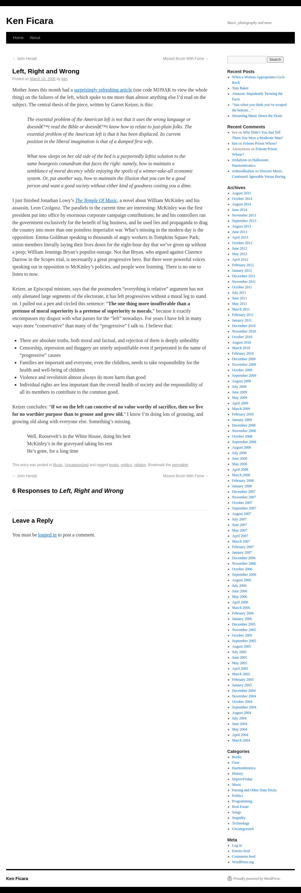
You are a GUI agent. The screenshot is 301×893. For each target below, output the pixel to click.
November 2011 (244, 281)
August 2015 (241, 193)
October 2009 (242, 370)
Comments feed (244, 856)
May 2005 (239, 663)
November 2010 (244, 331)
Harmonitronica (244, 768)
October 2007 (242, 503)
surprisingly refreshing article (103, 89)
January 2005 (242, 685)
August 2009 (241, 381)
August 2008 (241, 447)
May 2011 (239, 304)
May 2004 (239, 729)
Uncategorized (76, 465)
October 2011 (242, 287)
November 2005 (244, 630)
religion (140, 465)
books (114, 465)
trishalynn (239, 160)
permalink (180, 465)
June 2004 (239, 724)
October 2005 (242, 635)
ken (64, 79)
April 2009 (240, 403)
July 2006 (239, 585)
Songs (236, 812)
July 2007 (239, 519)
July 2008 (239, 453)
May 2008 (239, 464)
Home (18, 37)
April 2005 (240, 668)
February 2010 (243, 353)
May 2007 (239, 530)
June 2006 (239, 591)
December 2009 (244, 359)
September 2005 (244, 641)
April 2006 (240, 602)
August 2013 (241, 226)
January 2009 (242, 420)
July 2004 (239, 718)
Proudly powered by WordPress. (257, 878)
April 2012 (240, 259)
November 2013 (244, 215)
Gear (235, 762)
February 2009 (243, 414)
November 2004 (244, 696)
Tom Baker (240, 88)
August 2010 (241, 342)
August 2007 (241, 514)
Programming (242, 801)
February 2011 (243, 315)
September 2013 (244, 221)
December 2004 (244, 690)
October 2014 (242, 199)
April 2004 (240, 735)
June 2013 (239, 232)
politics (126, 465)
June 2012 (239, 248)
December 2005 (244, 624)
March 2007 (241, 541)
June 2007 (239, 525)
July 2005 (239, 652)
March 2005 (241, 674)
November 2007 (244, 497)
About (35, 37)
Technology (240, 823)
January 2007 (242, 552)
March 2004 (241, 740)
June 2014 (239, 210)
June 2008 (239, 458)
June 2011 (239, 298)
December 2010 (244, 326)
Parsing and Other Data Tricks (254, 790)
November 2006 (244, 563)
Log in (237, 845)
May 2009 (239, 398)
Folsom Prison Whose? (260, 143)
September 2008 (244, 442)
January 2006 (242, 619)
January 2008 (242, 486)
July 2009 (239, 386)
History (237, 773)
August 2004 (241, 713)
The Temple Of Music (96, 200)
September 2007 (244, 508)
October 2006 (242, 569)
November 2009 (244, 364)
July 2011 (239, 293)
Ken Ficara (29, 21)
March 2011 (241, 309)
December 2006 (244, 558)
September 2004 (244, 707)
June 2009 (239, 392)
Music (58, 465)
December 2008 (244, 425)
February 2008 (243, 480)
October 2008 (242, 436)
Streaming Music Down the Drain (257, 116)
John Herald (24, 59)
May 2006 (239, 597)
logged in (47, 534)
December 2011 (244, 276)
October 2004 (242, 702)
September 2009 (244, 375)
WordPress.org (243, 862)
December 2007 (244, 491)
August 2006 (241, 580)
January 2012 (242, 270)
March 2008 (241, 475)
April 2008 (240, 469)
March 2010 (241, 348)
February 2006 (243, 613)
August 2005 (241, 646)
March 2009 (241, 409)
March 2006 (241, 608)
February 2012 (243, 265)
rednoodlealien (243, 171)
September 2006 (244, 574)
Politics (237, 796)
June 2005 (239, 657)
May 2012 (239, 254)
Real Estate (240, 807)
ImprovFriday (242, 779)
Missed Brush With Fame (186, 59)
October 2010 (242, 337)
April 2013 (240, 237)
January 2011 (242, 320)
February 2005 (243, 679)
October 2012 (242, 243)
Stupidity (239, 818)
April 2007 (240, 536)
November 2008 (244, 431)
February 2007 (243, 547)
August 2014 (241, 204)
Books (237, 757)
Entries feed (241, 851)
